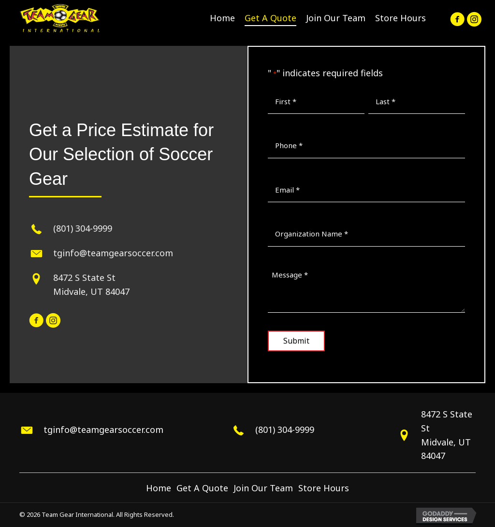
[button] (456, 18)
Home (158, 488)
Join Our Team (263, 488)
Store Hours (323, 488)
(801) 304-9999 (82, 228)
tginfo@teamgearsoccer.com (113, 253)
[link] (222, 18)
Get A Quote (202, 488)
